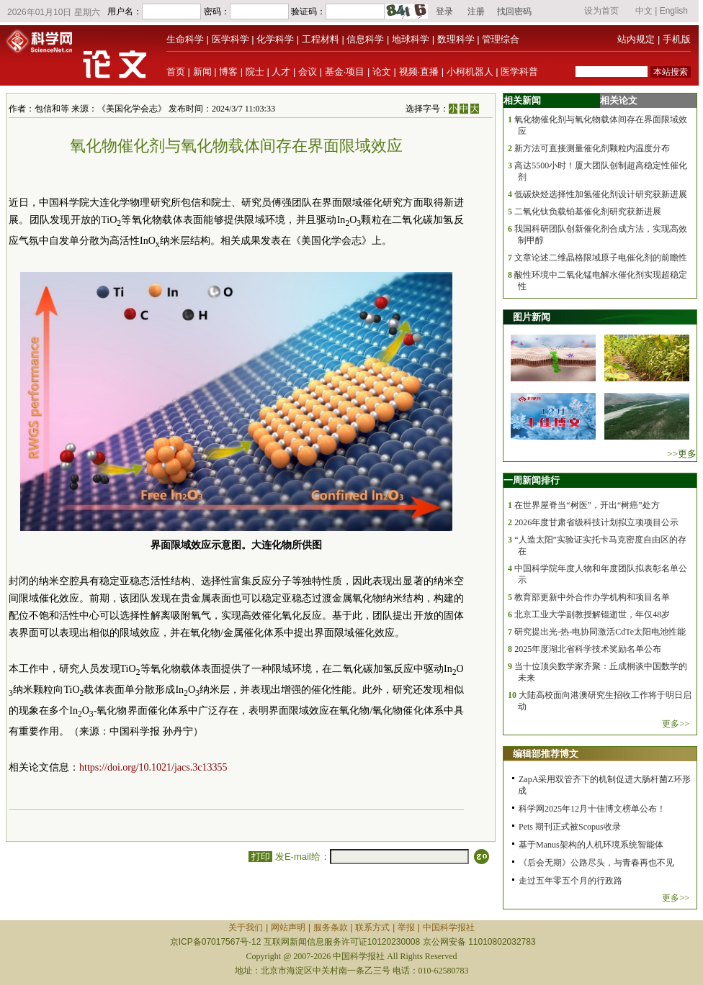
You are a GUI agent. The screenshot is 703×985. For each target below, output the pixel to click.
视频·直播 (419, 71)
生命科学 (185, 39)
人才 (281, 71)
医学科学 (230, 39)
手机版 (677, 39)
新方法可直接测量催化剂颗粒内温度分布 (592, 148)
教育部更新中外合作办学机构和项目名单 (592, 597)
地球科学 (410, 39)
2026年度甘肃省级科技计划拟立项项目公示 (596, 522)
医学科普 (519, 71)
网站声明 (288, 927)
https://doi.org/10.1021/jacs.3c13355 (153, 767)
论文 (381, 71)
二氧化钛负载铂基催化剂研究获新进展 (587, 211)
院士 (255, 71)
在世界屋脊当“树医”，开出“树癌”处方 (586, 505)
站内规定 (636, 39)
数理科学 (456, 39)
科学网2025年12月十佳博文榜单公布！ (592, 809)
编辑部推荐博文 (545, 753)
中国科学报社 (449, 927)
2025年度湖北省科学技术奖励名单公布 (587, 649)
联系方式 (372, 927)
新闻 (202, 71)
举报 (406, 927)
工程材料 (320, 39)
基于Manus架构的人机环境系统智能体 (591, 845)
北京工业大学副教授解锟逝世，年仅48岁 (592, 614)
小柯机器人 (470, 71)
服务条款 (330, 927)
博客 (228, 71)
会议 (307, 71)
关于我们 (245, 927)
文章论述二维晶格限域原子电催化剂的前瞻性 (600, 258)
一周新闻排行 (531, 480)
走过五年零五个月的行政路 (570, 881)
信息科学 (365, 39)
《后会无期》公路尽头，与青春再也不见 (596, 863)
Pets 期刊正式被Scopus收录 (570, 827)
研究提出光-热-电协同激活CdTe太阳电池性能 (600, 632)
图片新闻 (531, 317)
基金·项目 (345, 71)
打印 (260, 856)
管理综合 (500, 39)
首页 (175, 71)
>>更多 (682, 453)
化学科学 (275, 39)
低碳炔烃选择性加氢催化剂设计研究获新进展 (600, 194)
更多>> (675, 724)
